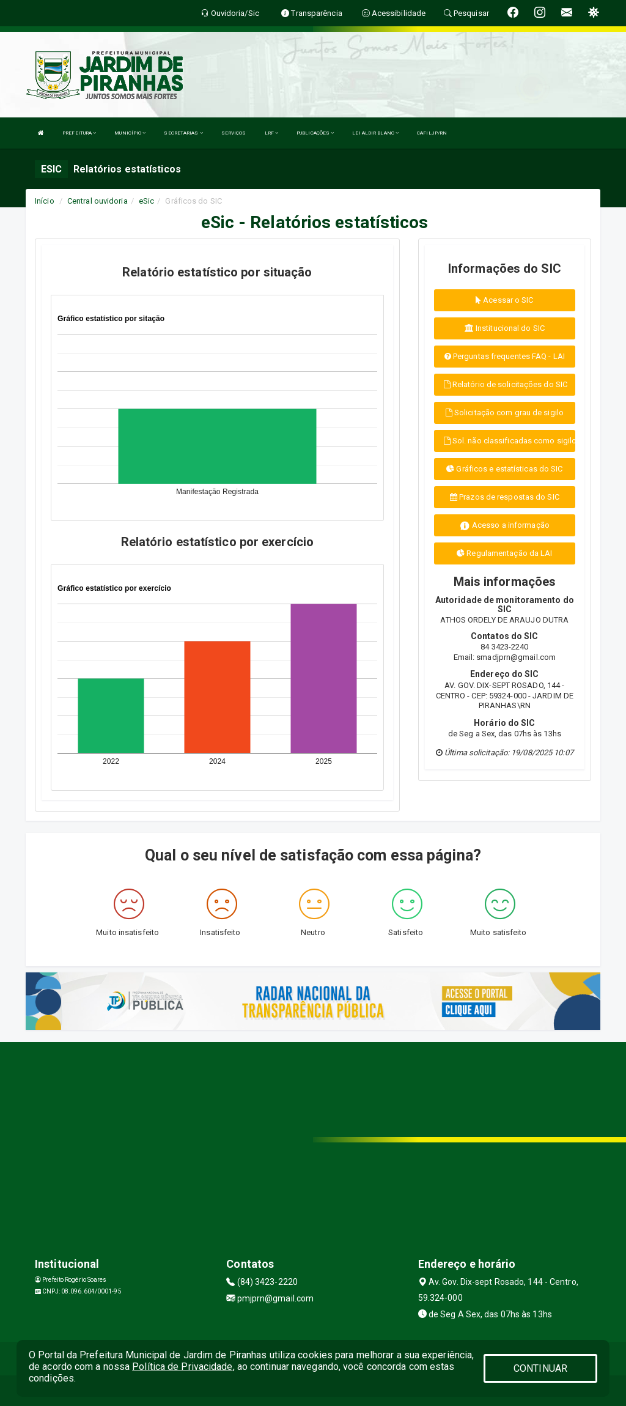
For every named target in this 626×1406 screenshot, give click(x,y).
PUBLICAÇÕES (315, 133)
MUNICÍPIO (129, 133)
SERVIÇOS (233, 133)
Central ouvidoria (97, 200)
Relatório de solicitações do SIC (505, 384)
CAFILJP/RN (432, 133)
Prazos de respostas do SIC (504, 496)
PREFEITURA (79, 133)
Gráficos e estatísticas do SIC (504, 468)
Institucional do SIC (505, 328)
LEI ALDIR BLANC (375, 133)
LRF (272, 133)
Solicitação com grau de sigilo (505, 412)
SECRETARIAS (183, 133)
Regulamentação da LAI (504, 553)
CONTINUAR (540, 1368)
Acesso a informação (505, 525)
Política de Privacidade (182, 1366)
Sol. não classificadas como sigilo (509, 440)
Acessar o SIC (505, 300)
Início (44, 200)
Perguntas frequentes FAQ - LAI (504, 356)
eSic (146, 200)
